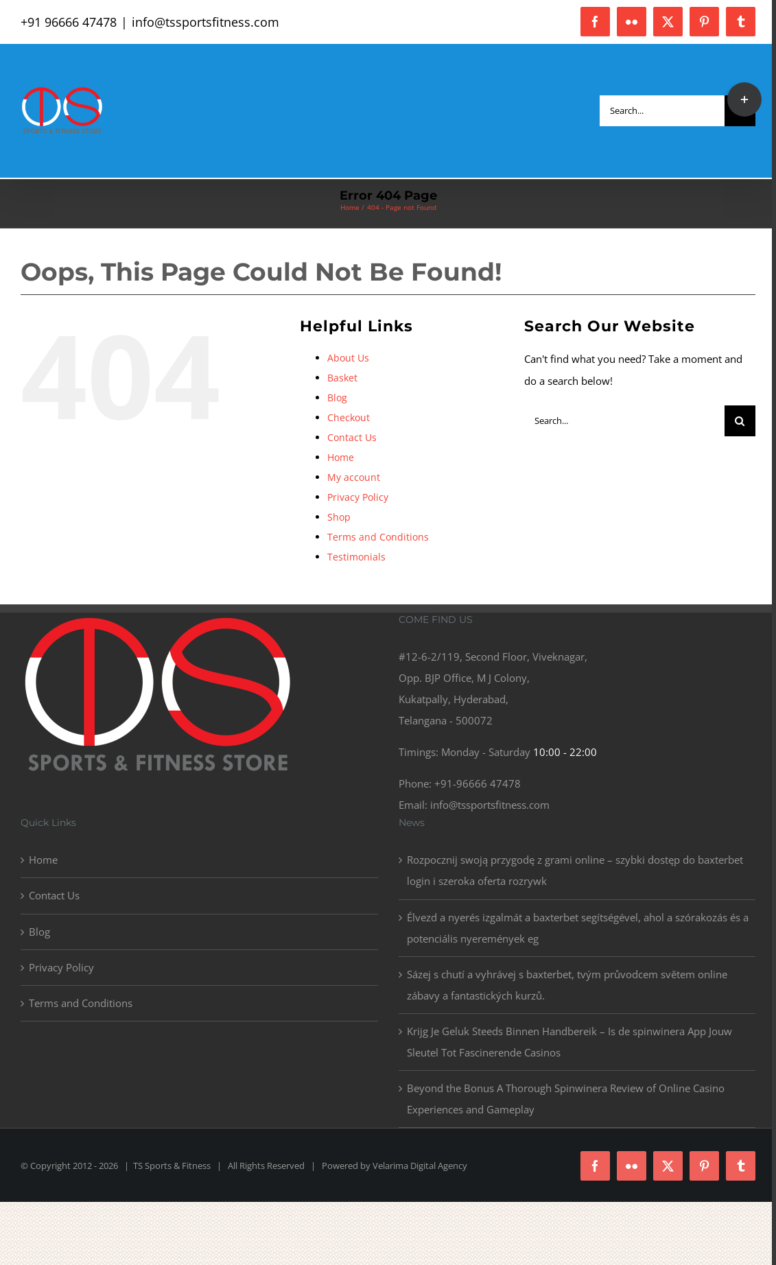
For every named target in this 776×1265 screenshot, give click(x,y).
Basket (342, 377)
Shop (339, 516)
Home (340, 457)
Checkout (348, 417)
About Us (348, 357)
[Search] (740, 420)
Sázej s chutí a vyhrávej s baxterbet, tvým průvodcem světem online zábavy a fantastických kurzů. (567, 984)
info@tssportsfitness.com (205, 22)
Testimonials (356, 556)
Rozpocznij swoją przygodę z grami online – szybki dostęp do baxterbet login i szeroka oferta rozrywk (575, 870)
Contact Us (352, 437)
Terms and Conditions (378, 536)
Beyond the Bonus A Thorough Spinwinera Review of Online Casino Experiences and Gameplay (566, 1098)
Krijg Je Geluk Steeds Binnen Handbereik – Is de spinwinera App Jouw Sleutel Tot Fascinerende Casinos (569, 1041)
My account (353, 477)
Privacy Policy (357, 497)
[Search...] (662, 110)
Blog (337, 397)
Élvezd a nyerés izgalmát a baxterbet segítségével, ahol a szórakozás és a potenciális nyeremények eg (578, 927)
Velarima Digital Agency (420, 1165)
